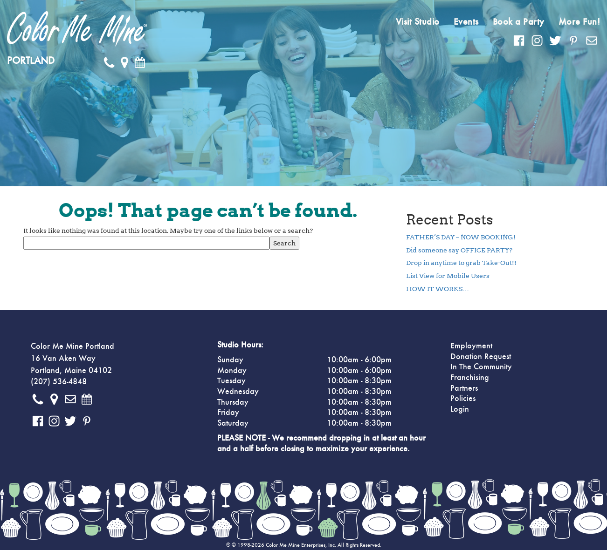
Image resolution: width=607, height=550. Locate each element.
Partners (464, 388)
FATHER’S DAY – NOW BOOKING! (461, 237)
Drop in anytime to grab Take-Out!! (461, 262)
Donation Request (480, 357)
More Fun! (579, 22)
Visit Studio (418, 22)
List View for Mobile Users (448, 275)
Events (466, 22)
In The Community (481, 367)
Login (459, 409)
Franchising (469, 377)
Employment (471, 346)
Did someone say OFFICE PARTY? (459, 250)
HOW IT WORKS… (437, 288)
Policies (463, 398)
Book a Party (519, 22)
